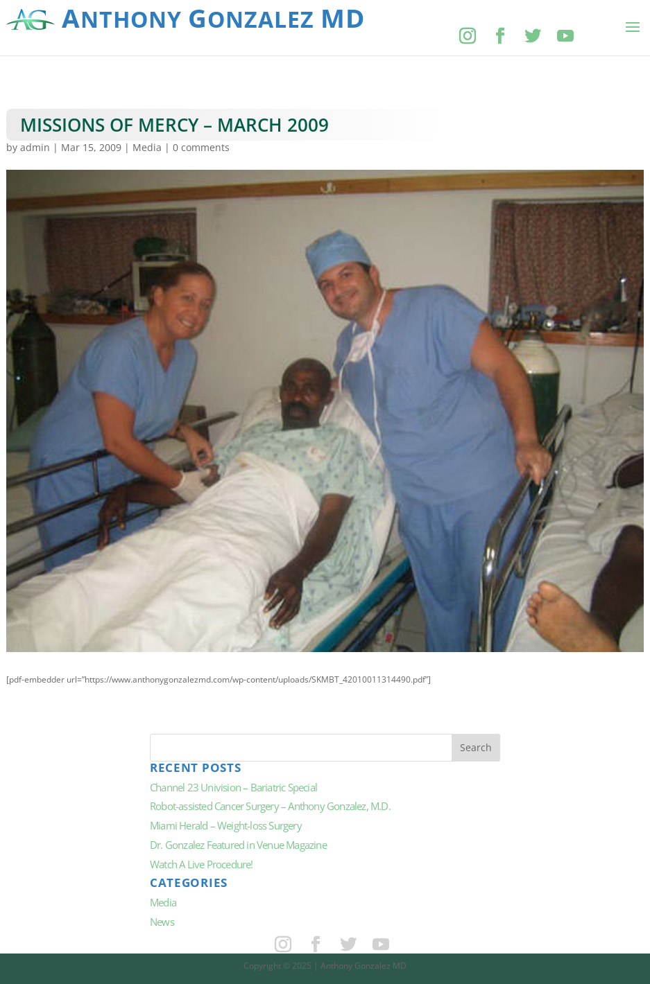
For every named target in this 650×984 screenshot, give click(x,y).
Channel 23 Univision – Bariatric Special (233, 787)
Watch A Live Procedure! (201, 864)
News (162, 922)
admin (35, 147)
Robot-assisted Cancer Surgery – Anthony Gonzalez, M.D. (270, 806)
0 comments (201, 147)
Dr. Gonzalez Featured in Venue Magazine (238, 845)
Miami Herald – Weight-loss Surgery (226, 825)
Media (147, 147)
